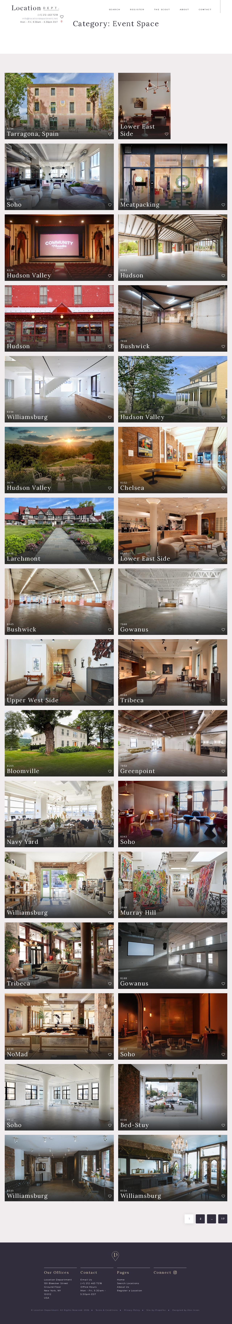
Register (137, 10)
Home (121, 1279)
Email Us (86, 1279)
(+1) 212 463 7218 (48, 15)
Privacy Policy (132, 1310)
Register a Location (129, 1290)
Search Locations (128, 1283)
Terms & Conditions (107, 1310)
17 (223, 1218)
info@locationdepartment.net (40, 18)
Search (115, 10)
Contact (205, 10)
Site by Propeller (156, 1310)
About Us (123, 1287)
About (184, 10)
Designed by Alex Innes (185, 1310)
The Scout (162, 10)
